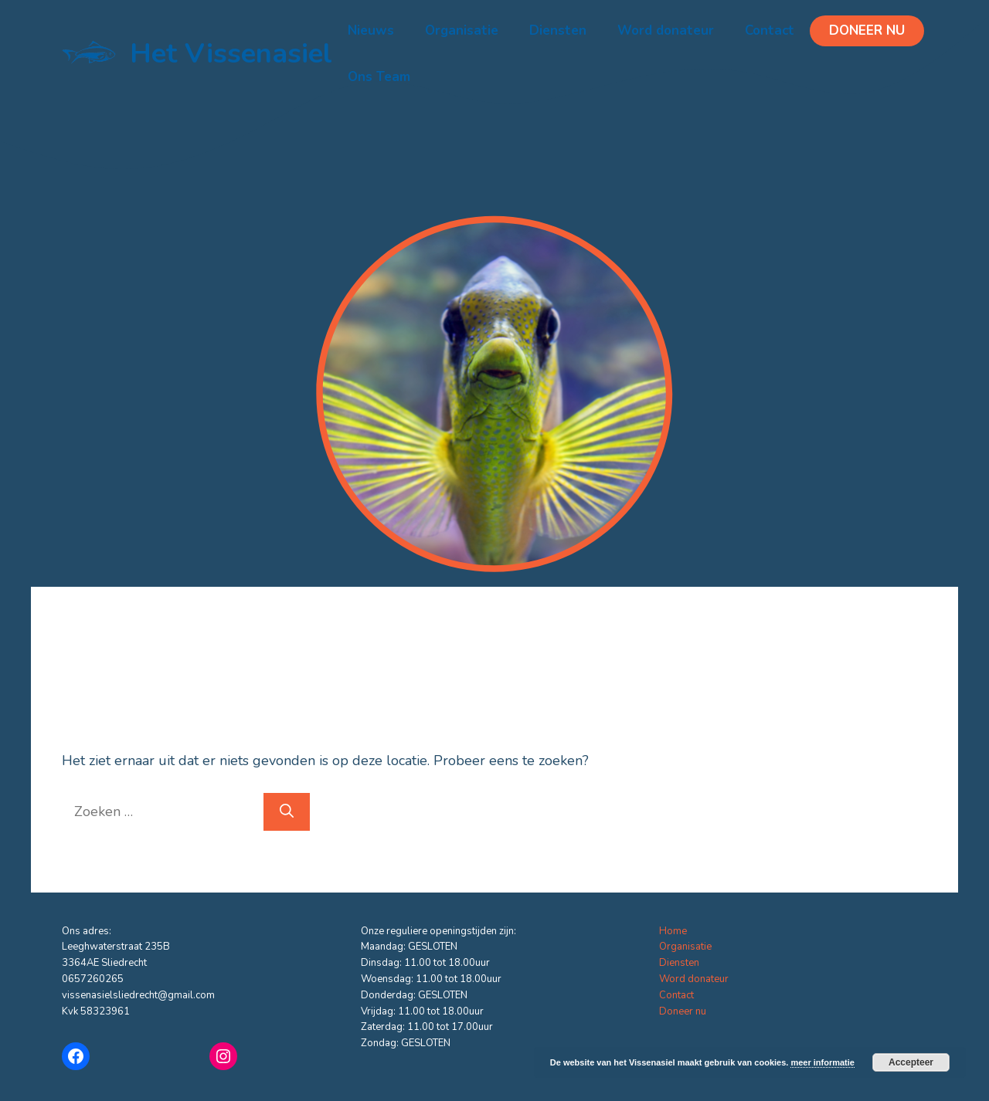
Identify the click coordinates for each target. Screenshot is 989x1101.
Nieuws (371, 30)
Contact (769, 30)
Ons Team (379, 77)
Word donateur (665, 30)
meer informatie (822, 1062)
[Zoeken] (286, 812)
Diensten (557, 30)
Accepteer (911, 1062)
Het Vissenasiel (231, 54)
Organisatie (461, 30)
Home (673, 931)
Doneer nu (867, 30)
